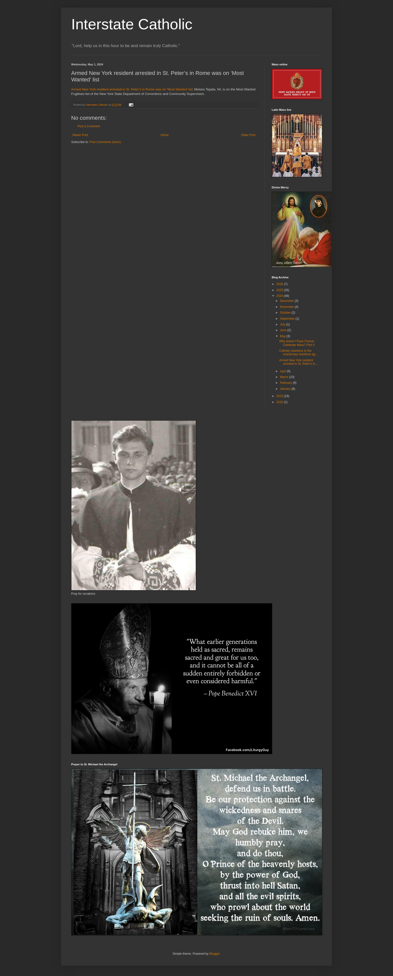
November (287, 307)
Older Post (248, 135)
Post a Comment (88, 126)
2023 (280, 396)
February (286, 383)
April (283, 371)
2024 (280, 296)
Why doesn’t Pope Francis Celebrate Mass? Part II (297, 342)
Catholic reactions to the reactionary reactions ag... (298, 352)
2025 (280, 290)
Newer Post (80, 135)
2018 (280, 402)
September (288, 318)
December (287, 301)
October (285, 312)
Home (165, 135)
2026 (280, 284)
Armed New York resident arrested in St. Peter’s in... (298, 361)
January (285, 389)
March (284, 377)
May (283, 336)
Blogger (214, 953)
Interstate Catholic (131, 24)
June (283, 330)
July (283, 324)
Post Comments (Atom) (105, 142)
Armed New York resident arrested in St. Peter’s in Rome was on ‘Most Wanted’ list (131, 89)
